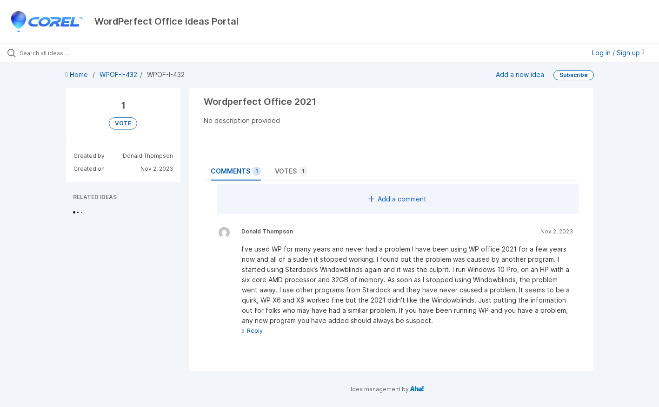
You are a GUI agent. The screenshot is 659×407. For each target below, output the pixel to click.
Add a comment (397, 199)
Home (78, 74)
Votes (291, 171)
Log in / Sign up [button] (618, 53)
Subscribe (573, 74)
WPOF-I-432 (118, 74)
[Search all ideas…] (77, 52)
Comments (236, 171)
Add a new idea (520, 74)
